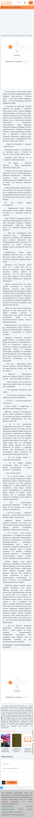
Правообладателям (7, 806)
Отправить (11, 782)
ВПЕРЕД (17, 55)
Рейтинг (20, 809)
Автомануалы (19, 812)
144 (17, 51)
